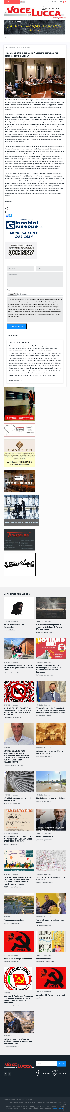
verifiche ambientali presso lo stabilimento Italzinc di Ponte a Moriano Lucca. (49, 626)
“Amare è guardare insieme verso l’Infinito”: (50, 921)
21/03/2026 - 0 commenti (11, 622)
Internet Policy (62, 1102)
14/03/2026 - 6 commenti (11, 795)
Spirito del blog (14, 1102)
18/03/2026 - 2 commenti (43, 622)
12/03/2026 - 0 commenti (11, 874)
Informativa (28, 1102)
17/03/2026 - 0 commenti (43, 705)
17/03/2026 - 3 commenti (11, 748)
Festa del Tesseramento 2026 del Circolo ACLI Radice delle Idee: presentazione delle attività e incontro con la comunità (17, 880)
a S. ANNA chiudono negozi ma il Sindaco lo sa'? (17, 799)
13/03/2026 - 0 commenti (11, 834)
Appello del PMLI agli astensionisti (18, 958)
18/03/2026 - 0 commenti (43, 662)
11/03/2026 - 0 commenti (43, 992)
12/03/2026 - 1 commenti (43, 834)
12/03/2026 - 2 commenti (43, 874)
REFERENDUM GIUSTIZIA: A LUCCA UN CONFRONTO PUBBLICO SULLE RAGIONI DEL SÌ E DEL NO (18, 838)
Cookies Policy (62, 1104)
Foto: (8, 290)
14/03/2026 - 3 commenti (43, 795)
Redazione (8, 202)
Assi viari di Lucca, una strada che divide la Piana (50, 878)
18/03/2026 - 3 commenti (11, 662)
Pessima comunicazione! (14, 920)
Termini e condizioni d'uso (50, 1102)
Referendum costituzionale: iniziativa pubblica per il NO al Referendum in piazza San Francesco (48, 668)
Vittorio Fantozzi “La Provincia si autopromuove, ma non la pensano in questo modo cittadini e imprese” (51, 710)
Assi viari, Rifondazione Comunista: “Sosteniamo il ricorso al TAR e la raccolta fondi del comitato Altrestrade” (18, 999)
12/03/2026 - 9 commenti (11, 917)
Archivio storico (35, 1110)
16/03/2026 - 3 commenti (43, 748)
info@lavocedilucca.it (58, 1109)
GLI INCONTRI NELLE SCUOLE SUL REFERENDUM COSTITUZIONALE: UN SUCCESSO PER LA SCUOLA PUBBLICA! (18, 711)
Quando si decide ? (44, 958)
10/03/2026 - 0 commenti (11, 1036)
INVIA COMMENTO (17, 326)
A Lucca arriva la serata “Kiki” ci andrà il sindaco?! (49, 752)
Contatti (21, 1102)
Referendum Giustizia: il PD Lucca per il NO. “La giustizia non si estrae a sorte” (18, 667)
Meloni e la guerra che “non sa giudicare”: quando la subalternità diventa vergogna (18, 1041)
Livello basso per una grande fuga (50, 798)
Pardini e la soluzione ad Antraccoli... (14, 625)
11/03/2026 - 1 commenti (11, 993)
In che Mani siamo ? (44, 836)
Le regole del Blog (37, 1102)
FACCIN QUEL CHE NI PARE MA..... (20, 343)
